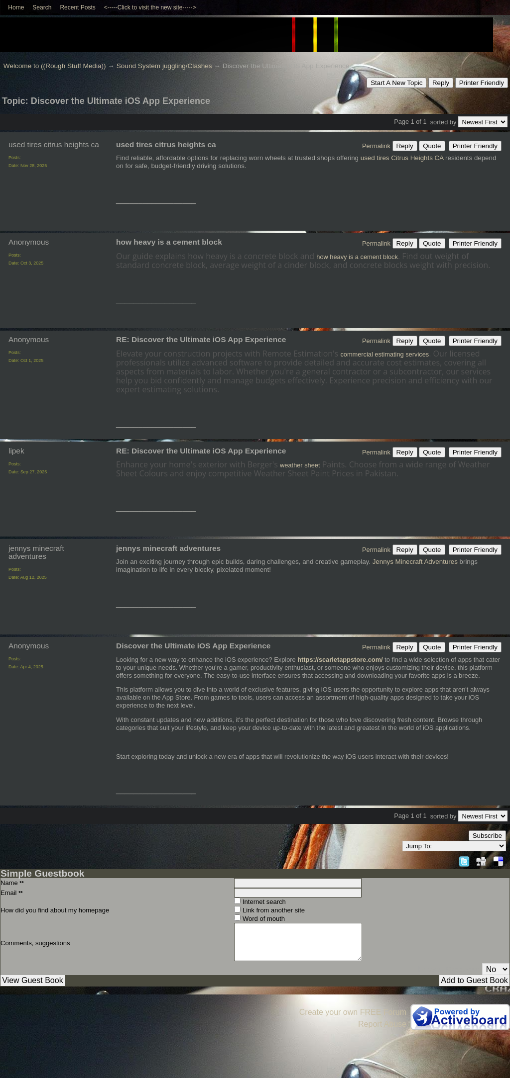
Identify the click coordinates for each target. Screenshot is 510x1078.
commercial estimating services (384, 354)
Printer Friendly (481, 83)
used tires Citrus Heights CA (402, 158)
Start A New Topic (396, 83)
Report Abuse (382, 1024)
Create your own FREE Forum (352, 1012)
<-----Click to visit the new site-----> (150, 7)
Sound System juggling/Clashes (164, 66)
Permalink (376, 146)
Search (41, 7)
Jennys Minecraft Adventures (415, 561)
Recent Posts (77, 7)
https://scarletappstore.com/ (339, 659)
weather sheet (300, 465)
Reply (440, 83)
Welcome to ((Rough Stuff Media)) (54, 66)
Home (16, 7)
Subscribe (487, 835)
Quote (432, 146)
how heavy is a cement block (357, 257)
